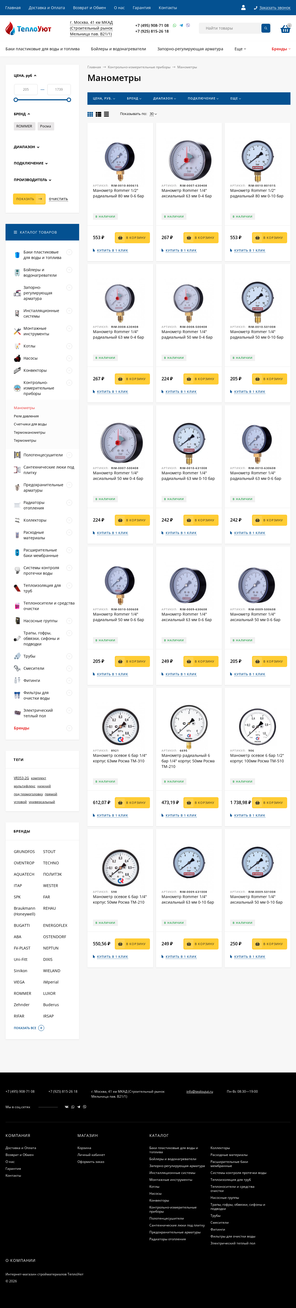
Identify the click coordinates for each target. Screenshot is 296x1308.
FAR (46, 896)
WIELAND (51, 970)
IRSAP (48, 1016)
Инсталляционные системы (172, 1172)
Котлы (154, 1186)
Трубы (215, 1215)
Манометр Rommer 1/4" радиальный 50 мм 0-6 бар (118, 616)
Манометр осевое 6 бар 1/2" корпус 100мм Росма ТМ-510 (257, 758)
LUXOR (49, 993)
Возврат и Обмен (89, 7)
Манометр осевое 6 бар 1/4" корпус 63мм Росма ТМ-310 (120, 758)
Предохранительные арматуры (175, 1232)
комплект (38, 778)
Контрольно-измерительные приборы (139, 67)
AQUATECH (24, 874)
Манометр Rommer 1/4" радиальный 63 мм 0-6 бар (255, 475)
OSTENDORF (54, 936)
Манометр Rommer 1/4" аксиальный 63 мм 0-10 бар (188, 899)
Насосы (155, 1193)
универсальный (42, 802)
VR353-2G (21, 778)
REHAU (49, 908)
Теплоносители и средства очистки (233, 1188)
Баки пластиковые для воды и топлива (173, 1149)
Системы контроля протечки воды (238, 1172)
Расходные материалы (229, 1154)
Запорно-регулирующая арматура (177, 1165)
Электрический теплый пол (233, 1243)
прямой (51, 794)
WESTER (50, 885)
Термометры (25, 440)
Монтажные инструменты (170, 1179)
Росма (45, 126)
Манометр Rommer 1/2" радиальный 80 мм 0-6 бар (118, 193)
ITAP (18, 885)
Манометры (24, 407)
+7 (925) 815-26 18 (152, 31)
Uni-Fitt (20, 959)
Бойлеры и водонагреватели (172, 1159)
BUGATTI (22, 925)
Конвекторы (159, 1200)
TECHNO (51, 862)
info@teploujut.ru (199, 1091)
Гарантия (142, 7)
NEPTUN (51, 948)
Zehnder (22, 1004)
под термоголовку (28, 794)
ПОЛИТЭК (52, 874)
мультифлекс (24, 786)
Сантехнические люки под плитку (177, 1225)
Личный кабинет (91, 1154)
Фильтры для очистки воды (233, 1236)
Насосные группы (225, 1197)
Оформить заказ (90, 1161)
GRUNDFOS (24, 851)
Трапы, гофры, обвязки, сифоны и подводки (238, 1206)
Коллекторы (220, 1147)
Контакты (168, 7)
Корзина (84, 1147)
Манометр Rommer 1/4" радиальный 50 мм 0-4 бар (187, 334)
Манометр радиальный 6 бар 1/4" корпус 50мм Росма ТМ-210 (188, 761)
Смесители (220, 1222)
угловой (20, 802)
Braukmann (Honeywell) (24, 911)
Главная (13, 7)
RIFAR (19, 1016)
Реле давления (26, 416)
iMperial (51, 982)
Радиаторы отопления (167, 1239)
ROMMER (24, 126)
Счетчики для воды (30, 424)
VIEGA (19, 982)
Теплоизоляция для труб (231, 1179)
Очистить (58, 199)
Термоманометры (29, 432)
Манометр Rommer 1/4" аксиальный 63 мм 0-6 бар (187, 616)
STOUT (49, 851)
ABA (17, 936)
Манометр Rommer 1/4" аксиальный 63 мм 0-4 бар (187, 193)
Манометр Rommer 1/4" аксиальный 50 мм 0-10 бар (256, 899)
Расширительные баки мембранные (229, 1163)
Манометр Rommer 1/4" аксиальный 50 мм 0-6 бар (255, 616)
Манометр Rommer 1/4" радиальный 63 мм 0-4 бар (118, 334)
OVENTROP (24, 862)
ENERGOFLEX (55, 925)
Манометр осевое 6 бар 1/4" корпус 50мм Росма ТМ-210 (120, 899)
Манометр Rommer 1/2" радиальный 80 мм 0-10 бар (257, 193)
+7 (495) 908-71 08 (152, 25)
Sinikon (20, 970)
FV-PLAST (22, 948)
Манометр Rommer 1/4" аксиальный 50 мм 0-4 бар (118, 475)
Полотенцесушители (166, 1218)
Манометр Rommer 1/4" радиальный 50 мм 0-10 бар (257, 334)
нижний (44, 786)
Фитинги (218, 1229)
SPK (17, 896)
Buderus (51, 1004)
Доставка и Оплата (47, 7)
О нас (119, 7)
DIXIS (48, 959)
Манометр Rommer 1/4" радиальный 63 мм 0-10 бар (188, 475)
